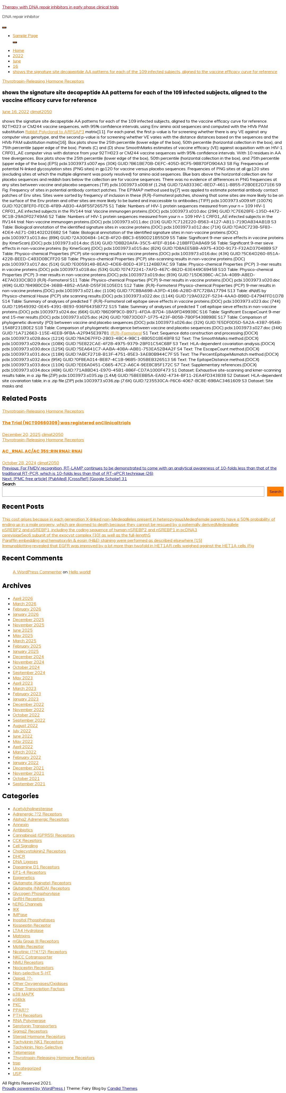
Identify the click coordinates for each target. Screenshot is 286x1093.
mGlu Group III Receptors (36, 941)
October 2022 (26, 714)
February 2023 (27, 693)
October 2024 (26, 667)
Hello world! (80, 571)
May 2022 (23, 741)
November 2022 (28, 709)
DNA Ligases (25, 861)
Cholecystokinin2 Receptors (39, 851)
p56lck (19, 999)
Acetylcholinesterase (33, 808)
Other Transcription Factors (39, 988)
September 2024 (29, 672)
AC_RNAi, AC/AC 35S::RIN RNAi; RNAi (42, 451)
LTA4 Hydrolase (28, 930)
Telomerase (24, 1052)
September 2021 (29, 783)
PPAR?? (21, 1009)
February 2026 (27, 609)
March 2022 (24, 752)
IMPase (20, 914)
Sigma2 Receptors (30, 1031)
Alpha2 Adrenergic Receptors (41, 819)
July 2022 (22, 730)
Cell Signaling (25, 845)
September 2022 (29, 720)
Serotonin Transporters (35, 1025)
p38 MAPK (23, 994)
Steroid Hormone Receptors (39, 1036)
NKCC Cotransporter (32, 957)
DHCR (19, 856)
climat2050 (41, 111)
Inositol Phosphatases (34, 919)
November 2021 (28, 773)
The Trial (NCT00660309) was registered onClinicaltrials (66, 423)
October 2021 (26, 778)
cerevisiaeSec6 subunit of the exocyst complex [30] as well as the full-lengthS (76, 535)
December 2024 (28, 656)
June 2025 (23, 630)
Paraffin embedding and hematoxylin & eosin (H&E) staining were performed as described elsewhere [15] (102, 540)
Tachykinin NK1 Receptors (38, 1041)
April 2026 (23, 598)
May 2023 (23, 677)
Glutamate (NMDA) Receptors (41, 888)
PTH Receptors (27, 1015)
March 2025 (24, 640)
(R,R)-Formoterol (126, 333)
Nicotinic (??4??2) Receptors (40, 951)
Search (8, 484)
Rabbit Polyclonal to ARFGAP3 (54, 131)
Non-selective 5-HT (32, 972)
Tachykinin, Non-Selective (37, 1047)
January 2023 (26, 699)
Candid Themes (122, 1088)
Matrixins (21, 935)
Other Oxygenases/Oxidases (40, 983)
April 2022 (23, 746)
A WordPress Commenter (37, 571)
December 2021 (28, 767)
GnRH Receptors (29, 898)
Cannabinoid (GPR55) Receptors (44, 835)
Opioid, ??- (23, 978)
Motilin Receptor (28, 946)
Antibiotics (23, 829)
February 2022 (27, 757)
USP (17, 1073)
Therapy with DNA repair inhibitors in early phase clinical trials (60, 7)
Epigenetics (24, 877)
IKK (16, 909)
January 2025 (26, 651)
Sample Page (25, 35)
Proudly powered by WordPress (33, 1088)
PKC (17, 1004)
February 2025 (27, 646)
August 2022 (25, 725)
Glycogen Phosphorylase (36, 893)
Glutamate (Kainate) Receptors (42, 882)
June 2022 (23, 736)
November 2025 (28, 624)
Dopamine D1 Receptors (36, 866)
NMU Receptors (28, 962)
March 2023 (24, 688)
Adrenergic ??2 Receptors (37, 814)
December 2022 (28, 704)
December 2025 (28, 619)
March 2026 (24, 603)
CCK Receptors (27, 840)
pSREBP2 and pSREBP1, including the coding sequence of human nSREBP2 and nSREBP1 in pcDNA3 (99, 529)
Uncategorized (27, 1068)
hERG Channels (27, 904)
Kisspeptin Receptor (32, 925)
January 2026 (26, 614)
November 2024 (28, 661)
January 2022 (26, 762)
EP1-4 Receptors (29, 872)
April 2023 (23, 683)
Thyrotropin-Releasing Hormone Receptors (43, 81)
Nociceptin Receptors (33, 967)
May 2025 (23, 635)
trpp (16, 1062)
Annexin (21, 824)
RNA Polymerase (29, 1020)
